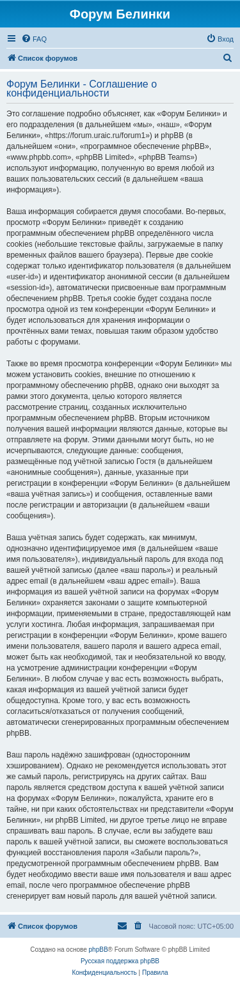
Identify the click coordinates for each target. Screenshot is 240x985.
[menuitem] (34, 39)
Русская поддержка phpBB (120, 961)
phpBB (98, 949)
